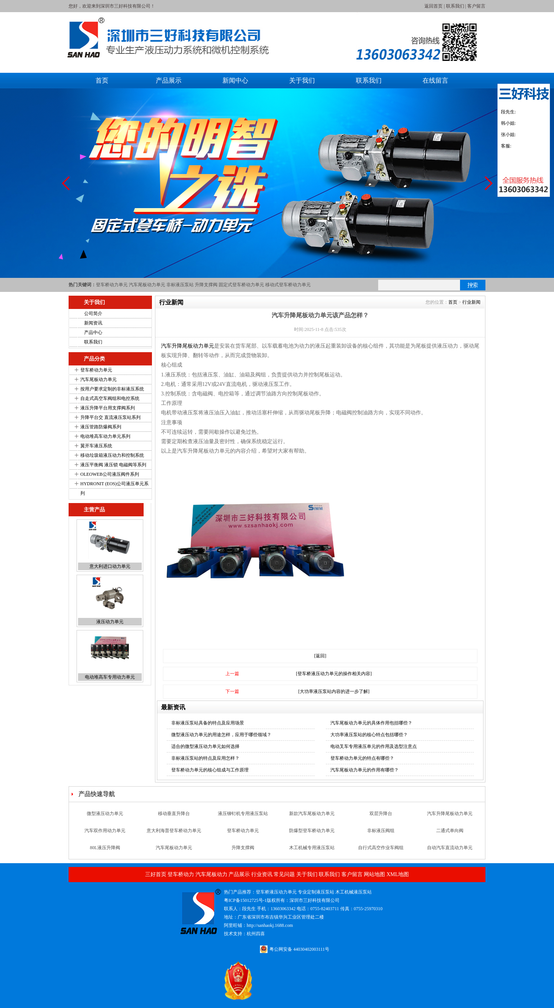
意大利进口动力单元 (109, 566)
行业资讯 (261, 874)
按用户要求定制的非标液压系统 (112, 389)
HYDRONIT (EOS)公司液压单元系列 (114, 488)
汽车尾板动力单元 (147, 284)
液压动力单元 (110, 621)
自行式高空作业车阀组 (381, 847)
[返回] (320, 655)
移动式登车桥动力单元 (288, 284)
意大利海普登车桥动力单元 (174, 830)
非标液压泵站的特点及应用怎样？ (205, 758)
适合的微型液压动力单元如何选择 (205, 746)
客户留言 (476, 6)
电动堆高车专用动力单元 (110, 677)
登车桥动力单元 (112, 284)
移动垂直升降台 (174, 813)
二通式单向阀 (449, 830)
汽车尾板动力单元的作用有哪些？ (364, 770)
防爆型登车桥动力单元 (312, 830)
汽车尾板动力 (211, 874)
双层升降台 (380, 813)
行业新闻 (471, 302)
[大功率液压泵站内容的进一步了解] (333, 691)
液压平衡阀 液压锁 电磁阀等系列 (113, 464)
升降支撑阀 (206, 284)
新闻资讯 (93, 323)
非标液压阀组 (380, 830)
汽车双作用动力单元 (105, 830)
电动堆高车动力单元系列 (105, 436)
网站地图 (374, 874)
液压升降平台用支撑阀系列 (107, 408)
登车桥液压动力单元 (276, 892)
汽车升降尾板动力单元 (187, 346)
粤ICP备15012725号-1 (245, 900)
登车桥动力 (180, 874)
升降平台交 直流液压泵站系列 (110, 417)
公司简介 (93, 313)
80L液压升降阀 (105, 847)
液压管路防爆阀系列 (100, 427)
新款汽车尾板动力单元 (312, 813)
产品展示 (169, 80)
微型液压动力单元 (105, 813)
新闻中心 (235, 80)
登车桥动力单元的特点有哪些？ (362, 758)
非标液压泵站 (180, 284)
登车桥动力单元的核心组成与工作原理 (210, 770)
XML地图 (398, 874)
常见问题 (284, 874)
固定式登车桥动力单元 (241, 284)
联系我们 (455, 6)
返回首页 (433, 6)
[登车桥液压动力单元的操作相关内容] (334, 673)
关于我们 (302, 80)
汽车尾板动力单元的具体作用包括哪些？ (371, 723)
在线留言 (435, 80)
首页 (101, 80)
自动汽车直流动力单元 (450, 847)
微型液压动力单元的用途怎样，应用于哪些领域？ (221, 734)
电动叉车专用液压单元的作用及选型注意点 (373, 746)
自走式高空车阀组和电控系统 (109, 398)
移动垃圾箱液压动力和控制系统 (112, 455)
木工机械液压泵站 (353, 892)
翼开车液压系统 (96, 445)
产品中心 (93, 332)
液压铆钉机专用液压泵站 (243, 813)
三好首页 (155, 874)
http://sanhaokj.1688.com (270, 925)
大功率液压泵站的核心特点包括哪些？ (369, 734)
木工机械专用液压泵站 (312, 847)
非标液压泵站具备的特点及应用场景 (207, 723)
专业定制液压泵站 (316, 892)
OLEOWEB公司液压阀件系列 (109, 474)
